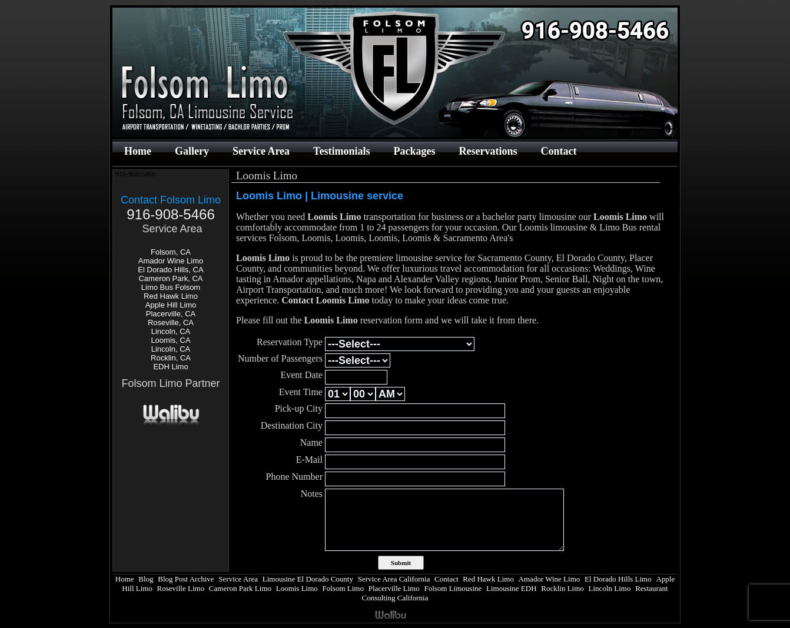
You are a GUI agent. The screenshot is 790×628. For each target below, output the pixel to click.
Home (137, 151)
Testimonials (341, 151)
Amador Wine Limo (171, 260)
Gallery (192, 151)
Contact (558, 151)
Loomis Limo (297, 588)
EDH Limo (170, 366)
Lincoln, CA (170, 331)
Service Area (261, 151)
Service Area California (394, 578)
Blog (145, 578)
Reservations (488, 151)
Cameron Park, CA (170, 278)
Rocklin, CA (171, 357)
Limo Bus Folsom (170, 287)
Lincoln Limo (610, 588)
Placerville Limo (394, 588)
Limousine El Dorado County (308, 578)
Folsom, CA (171, 252)
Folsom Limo (343, 588)
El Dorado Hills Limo (618, 578)
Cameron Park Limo (240, 588)
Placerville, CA (171, 313)
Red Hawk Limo (171, 296)
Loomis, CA (170, 340)
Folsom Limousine (453, 588)
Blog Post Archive (186, 578)
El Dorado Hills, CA (170, 269)
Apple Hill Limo (171, 304)
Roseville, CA (171, 322)
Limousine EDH (511, 588)
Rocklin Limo (562, 588)
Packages (414, 151)
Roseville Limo (181, 588)
